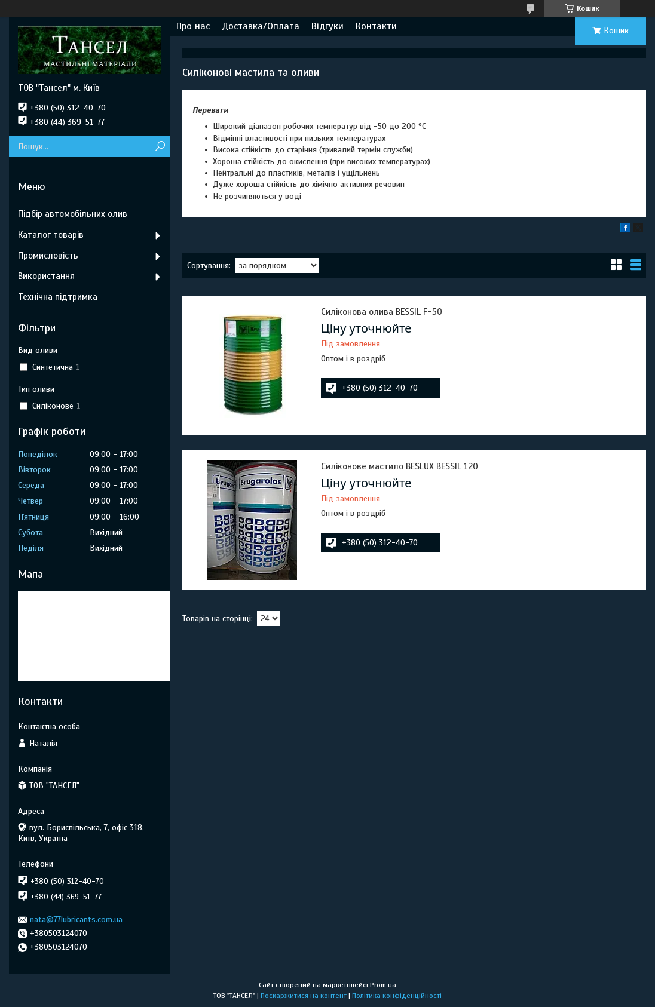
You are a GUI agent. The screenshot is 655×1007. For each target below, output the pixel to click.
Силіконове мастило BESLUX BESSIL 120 (399, 466)
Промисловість (48, 255)
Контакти (376, 26)
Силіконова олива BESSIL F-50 (381, 311)
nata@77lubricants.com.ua (76, 919)
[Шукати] (159, 146)
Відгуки (327, 26)
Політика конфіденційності (397, 995)
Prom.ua (383, 985)
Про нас (193, 26)
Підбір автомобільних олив (72, 213)
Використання (46, 276)
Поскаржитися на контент (304, 995)
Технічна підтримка (57, 296)
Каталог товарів (51, 234)
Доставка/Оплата (260, 26)
